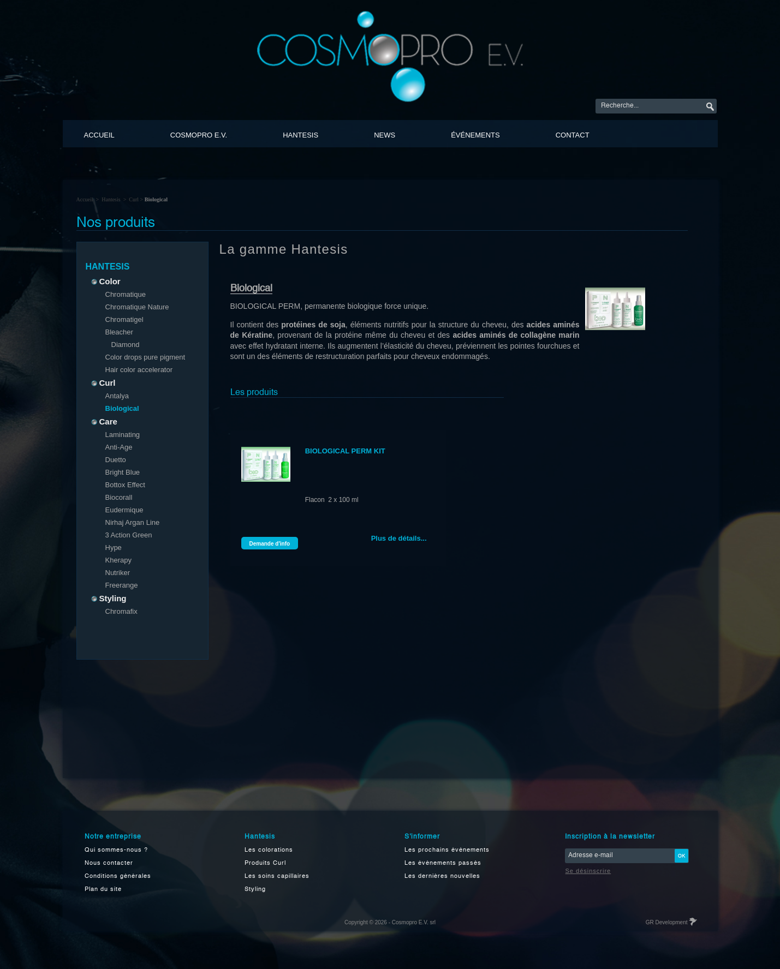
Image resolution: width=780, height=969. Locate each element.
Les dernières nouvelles (442, 877)
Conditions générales (118, 877)
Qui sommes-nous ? (116, 850)
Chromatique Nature (137, 307)
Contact (573, 135)
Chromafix (121, 611)
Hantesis (300, 135)
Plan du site (103, 890)
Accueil (99, 135)
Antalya (117, 396)
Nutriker (117, 573)
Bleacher (119, 332)
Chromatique (125, 294)
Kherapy (118, 560)
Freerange (121, 585)
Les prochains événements (447, 850)
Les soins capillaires (277, 877)
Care (105, 421)
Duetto (115, 460)
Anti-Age (119, 447)
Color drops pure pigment (145, 357)
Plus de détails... (399, 538)
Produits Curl (265, 863)
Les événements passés (442, 863)
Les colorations (269, 850)
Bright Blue (122, 472)
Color (107, 281)
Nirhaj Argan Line (132, 522)
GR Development (671, 922)
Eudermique (124, 510)
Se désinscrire (588, 871)
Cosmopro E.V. (198, 135)
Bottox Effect (125, 485)
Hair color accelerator (139, 370)
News (384, 135)
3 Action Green (128, 535)
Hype (113, 547)
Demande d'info (269, 544)
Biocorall (119, 497)
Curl (134, 199)
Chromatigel (124, 319)
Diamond (125, 344)
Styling (110, 598)
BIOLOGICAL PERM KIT (345, 451)
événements (475, 135)
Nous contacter (109, 863)
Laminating (122, 434)
